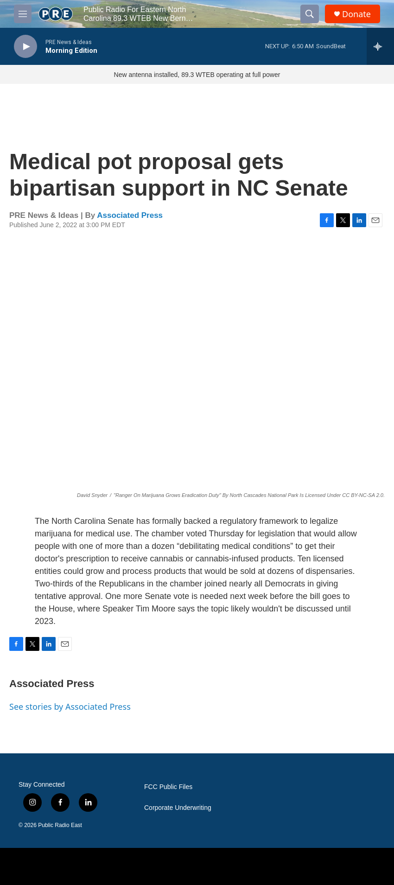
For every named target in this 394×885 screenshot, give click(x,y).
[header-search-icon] (309, 14)
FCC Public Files (168, 786)
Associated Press (130, 215)
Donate (356, 14)
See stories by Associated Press (70, 706)
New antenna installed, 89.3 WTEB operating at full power (197, 74)
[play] (25, 46)
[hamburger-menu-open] (23, 14)
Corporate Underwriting (177, 807)
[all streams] (380, 46)
